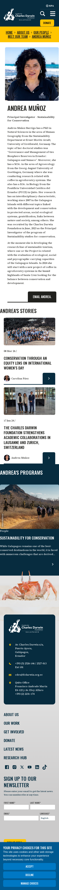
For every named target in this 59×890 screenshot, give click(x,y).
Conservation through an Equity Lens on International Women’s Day (27, 363)
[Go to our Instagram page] (13, 766)
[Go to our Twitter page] (21, 766)
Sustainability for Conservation (27, 538)
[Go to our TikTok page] (43, 766)
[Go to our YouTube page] (28, 766)
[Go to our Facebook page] (6, 766)
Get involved (14, 731)
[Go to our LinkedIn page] (36, 766)
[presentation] (28, 829)
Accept (30, 866)
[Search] (42, 13)
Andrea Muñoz (41, 36)
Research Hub (15, 757)
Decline (29, 875)
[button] (52, 13)
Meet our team (18, 36)
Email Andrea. (42, 296)
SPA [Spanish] (50, 5)
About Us (11, 714)
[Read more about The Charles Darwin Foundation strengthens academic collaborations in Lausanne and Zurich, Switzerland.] (49, 458)
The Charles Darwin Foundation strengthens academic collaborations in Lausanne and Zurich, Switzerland (27, 437)
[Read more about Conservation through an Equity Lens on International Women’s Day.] (49, 378)
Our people (41, 32)
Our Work (12, 723)
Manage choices (29, 883)
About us (23, 32)
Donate (47, 23)
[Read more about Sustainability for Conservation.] (52, 564)
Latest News (14, 749)
